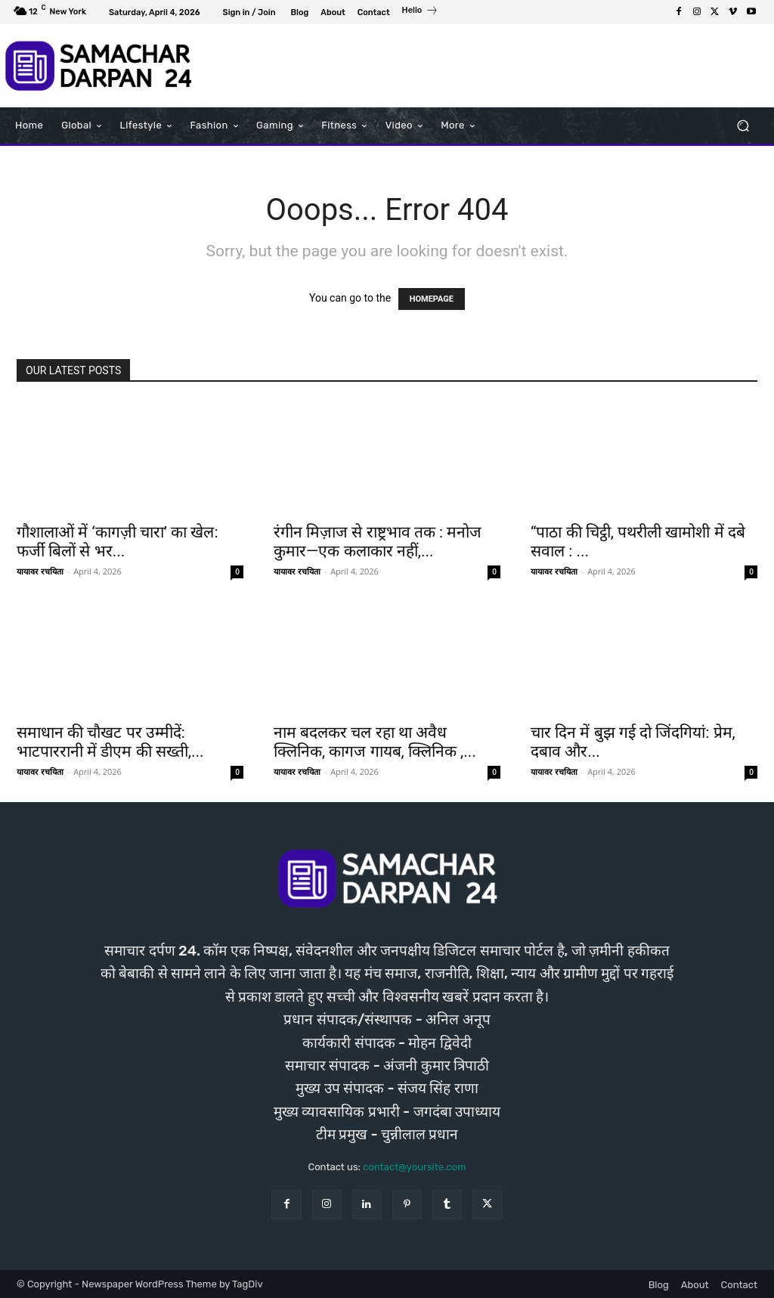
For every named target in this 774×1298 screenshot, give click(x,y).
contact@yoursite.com (414, 1167)
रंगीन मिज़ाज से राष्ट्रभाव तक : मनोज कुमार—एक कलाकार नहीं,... (377, 541)
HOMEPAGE (432, 299)
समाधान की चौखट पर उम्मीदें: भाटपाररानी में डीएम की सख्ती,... (110, 742)
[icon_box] (420, 12)
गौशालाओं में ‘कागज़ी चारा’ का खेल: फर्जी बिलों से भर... (117, 541)
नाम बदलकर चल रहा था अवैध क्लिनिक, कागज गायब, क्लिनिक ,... (375, 742)
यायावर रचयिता (40, 571)
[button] (742, 125)
